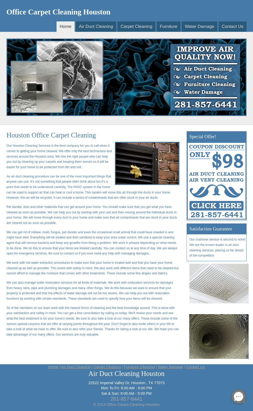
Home (65, 26)
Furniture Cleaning (139, 367)
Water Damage (199, 26)
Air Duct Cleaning (96, 26)
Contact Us (232, 26)
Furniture (168, 26)
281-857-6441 (126, 399)
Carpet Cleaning (136, 26)
